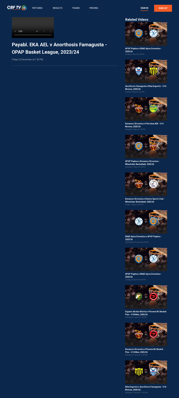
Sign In (144, 8)
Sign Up (163, 8)
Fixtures (37, 8)
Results (57, 8)
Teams (76, 8)
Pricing (93, 8)
